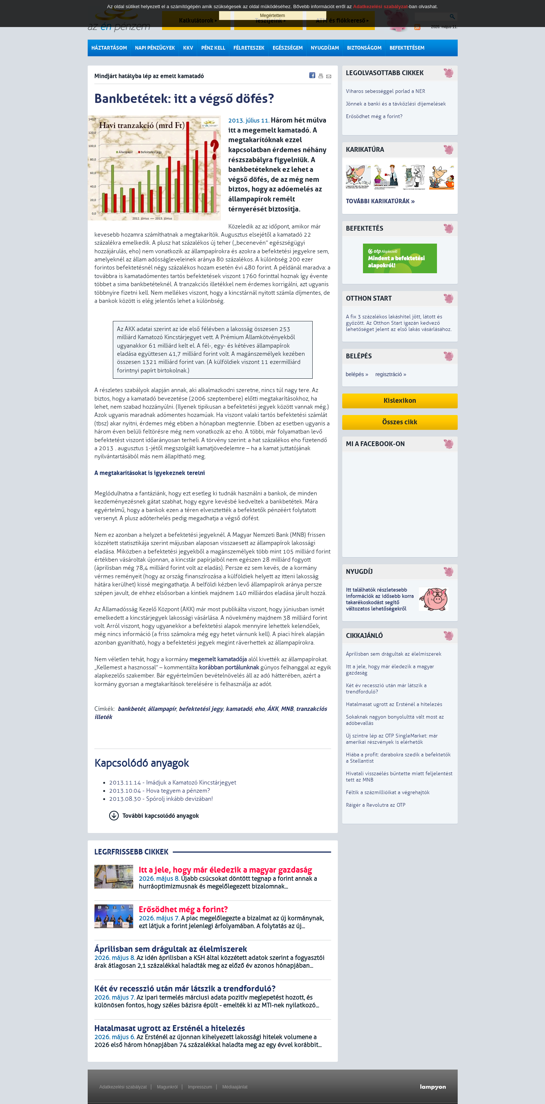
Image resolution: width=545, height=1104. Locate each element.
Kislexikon (400, 401)
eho (260, 708)
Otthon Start (369, 298)
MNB (287, 708)
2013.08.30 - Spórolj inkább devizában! (161, 799)
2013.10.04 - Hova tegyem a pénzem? (159, 790)
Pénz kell (213, 48)
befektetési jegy (201, 708)
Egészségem (288, 48)
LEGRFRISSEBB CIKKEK (131, 852)
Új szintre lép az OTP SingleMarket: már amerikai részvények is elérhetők (392, 739)
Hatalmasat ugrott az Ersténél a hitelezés (394, 704)
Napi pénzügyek (155, 48)
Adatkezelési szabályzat (123, 1087)
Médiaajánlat (235, 1087)
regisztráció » (391, 374)
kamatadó (239, 708)
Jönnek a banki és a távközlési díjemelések (396, 104)
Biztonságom (364, 48)
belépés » (357, 374)
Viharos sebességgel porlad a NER (385, 91)
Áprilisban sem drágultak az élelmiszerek (393, 654)
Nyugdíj (359, 572)
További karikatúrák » (380, 201)
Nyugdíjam (325, 48)
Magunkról (167, 1087)
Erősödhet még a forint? (374, 116)
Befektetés (364, 228)
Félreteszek (249, 48)
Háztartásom (109, 48)
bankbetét (131, 708)
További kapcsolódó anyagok (160, 815)
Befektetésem (407, 48)
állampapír (162, 708)
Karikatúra (365, 150)
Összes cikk (399, 422)
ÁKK (272, 708)
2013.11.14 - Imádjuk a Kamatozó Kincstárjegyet (172, 782)
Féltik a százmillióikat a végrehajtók (388, 792)
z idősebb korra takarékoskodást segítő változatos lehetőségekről (380, 602)
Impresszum (200, 1087)
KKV (188, 48)
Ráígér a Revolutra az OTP (376, 805)
